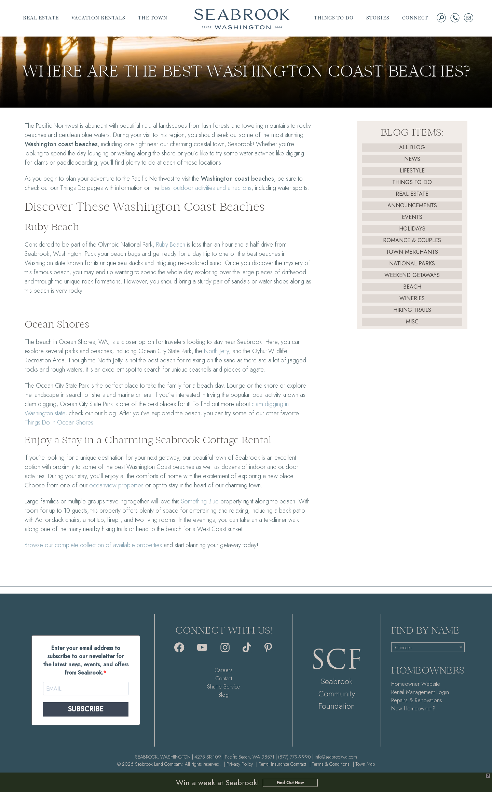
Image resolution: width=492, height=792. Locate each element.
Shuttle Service (223, 687)
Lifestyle (412, 171)
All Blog (412, 147)
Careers (224, 670)
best (167, 187)
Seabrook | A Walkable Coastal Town (242, 19)
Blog (223, 695)
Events (412, 217)
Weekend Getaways (412, 275)
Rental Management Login (420, 692)
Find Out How (290, 782)
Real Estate (412, 194)
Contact (223, 678)
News (412, 159)
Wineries (412, 298)
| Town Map (364, 764)
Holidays (412, 229)
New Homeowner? (413, 708)
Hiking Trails (412, 310)
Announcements (412, 205)
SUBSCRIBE (86, 709)
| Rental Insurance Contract (281, 764)
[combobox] (428, 647)
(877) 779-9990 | (295, 756)
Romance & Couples (412, 240)
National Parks (412, 263)
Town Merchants (412, 252)
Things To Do (412, 182)
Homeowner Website (415, 684)
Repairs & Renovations (416, 700)
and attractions (212, 187)
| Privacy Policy (238, 764)
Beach (412, 287)
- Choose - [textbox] (402, 647)
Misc (412, 321)
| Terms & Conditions (330, 764)
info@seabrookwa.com (336, 756)
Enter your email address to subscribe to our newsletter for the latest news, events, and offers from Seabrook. (85, 660)
